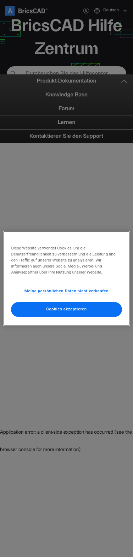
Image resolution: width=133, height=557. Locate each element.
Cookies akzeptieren (66, 309)
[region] (66, 278)
